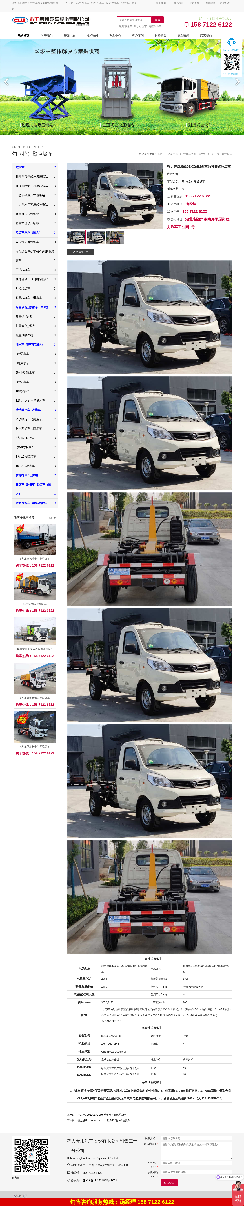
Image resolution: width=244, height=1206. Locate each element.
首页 (160, 154)
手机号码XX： (153, 1174)
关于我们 (162, 2)
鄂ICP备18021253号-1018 (100, 1180)
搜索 (157, 20)
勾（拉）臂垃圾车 (222, 154)
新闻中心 (69, 35)
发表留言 (169, 1183)
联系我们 (179, 2)
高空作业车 (155, 26)
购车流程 (183, 35)
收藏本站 (210, 2)
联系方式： (151, 1138)
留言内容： (151, 1143)
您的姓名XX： (153, 1165)
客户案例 (138, 35)
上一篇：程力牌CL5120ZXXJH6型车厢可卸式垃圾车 (97, 1114)
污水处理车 (140, 26)
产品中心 (115, 35)
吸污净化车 (125, 26)
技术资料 (92, 35)
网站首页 (23, 35)
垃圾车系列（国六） (194, 154)
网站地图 (225, 2)
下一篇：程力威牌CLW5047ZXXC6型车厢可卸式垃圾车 (98, 1120)
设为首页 (194, 2)
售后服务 (160, 35)
